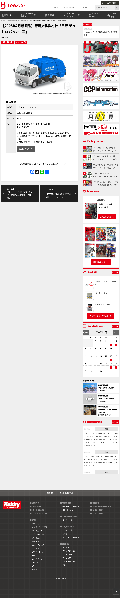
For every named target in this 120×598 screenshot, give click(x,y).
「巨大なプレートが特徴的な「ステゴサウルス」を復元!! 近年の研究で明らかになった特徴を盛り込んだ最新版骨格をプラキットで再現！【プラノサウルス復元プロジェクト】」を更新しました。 (101, 439)
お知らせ (57, 7)
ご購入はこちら (106, 216)
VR (33, 566)
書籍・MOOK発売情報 (70, 506)
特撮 (33, 555)
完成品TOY (36, 541)
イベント (35, 548)
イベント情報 (97, 510)
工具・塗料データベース (101, 506)
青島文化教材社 (7, 42)
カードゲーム (37, 559)
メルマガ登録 (109, 3)
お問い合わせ (69, 7)
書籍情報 (95, 503)
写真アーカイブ (68, 526)
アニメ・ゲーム (38, 552)
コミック (35, 562)
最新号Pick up (67, 510)
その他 (34, 569)
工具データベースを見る (99, 316)
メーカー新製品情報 (69, 516)
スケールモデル (21, 42)
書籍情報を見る (99, 262)
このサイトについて (85, 7)
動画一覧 (65, 544)
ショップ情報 (97, 513)
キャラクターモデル (39, 527)
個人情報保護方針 (66, 493)
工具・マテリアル (39, 545)
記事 (106, 429)
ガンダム (35, 523)
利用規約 (50, 493)
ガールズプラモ (38, 530)
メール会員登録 (38, 510)
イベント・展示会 (69, 530)
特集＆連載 (66, 503)
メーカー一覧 (67, 520)
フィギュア (36, 538)
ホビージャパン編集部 (70, 537)
